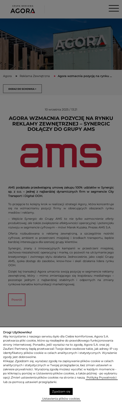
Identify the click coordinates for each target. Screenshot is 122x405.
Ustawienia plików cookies (61, 398)
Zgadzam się (61, 391)
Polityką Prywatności (102, 377)
